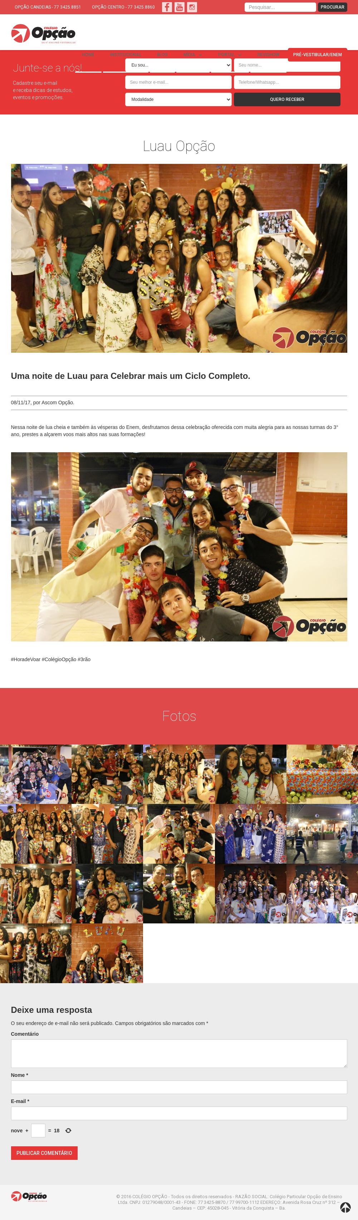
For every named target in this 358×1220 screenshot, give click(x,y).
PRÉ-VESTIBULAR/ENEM (317, 54)
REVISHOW (268, 54)
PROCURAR (332, 7)
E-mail (20, 1101)
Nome (19, 1075)
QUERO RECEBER (287, 99)
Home (88, 54)
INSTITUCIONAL (125, 54)
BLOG (162, 54)
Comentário (25, 1034)
